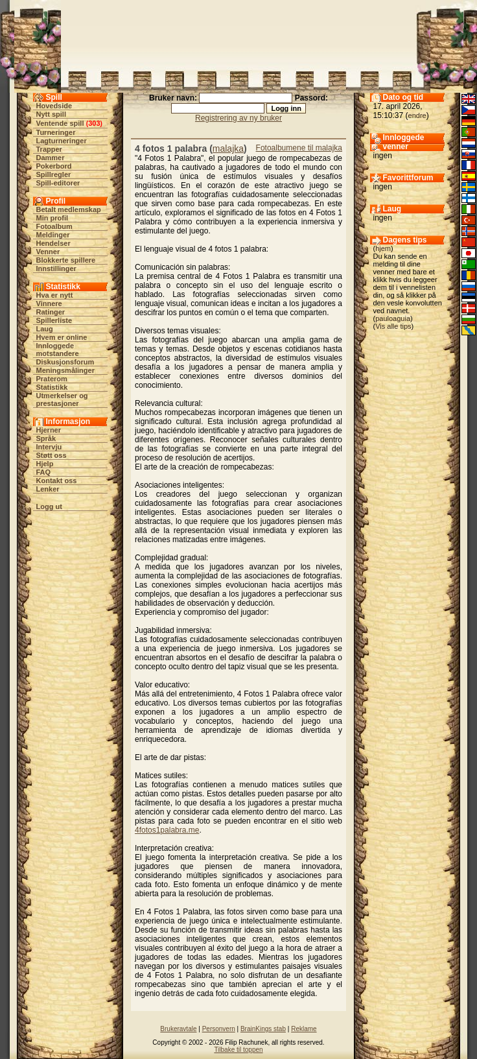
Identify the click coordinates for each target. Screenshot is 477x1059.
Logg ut (49, 506)
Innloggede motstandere (57, 349)
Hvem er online (61, 337)
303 (94, 123)
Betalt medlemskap (68, 209)
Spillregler (53, 174)
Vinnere (49, 303)
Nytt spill (51, 114)
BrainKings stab (263, 1028)
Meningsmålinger (65, 370)
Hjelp (45, 464)
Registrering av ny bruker (238, 118)
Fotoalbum (54, 226)
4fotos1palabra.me (167, 830)
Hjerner (49, 430)
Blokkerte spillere (66, 260)
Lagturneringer (61, 141)
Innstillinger (56, 268)
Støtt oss (51, 455)
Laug (44, 329)
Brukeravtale (178, 1028)
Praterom (51, 379)
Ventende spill (60, 123)
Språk (46, 438)
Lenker (48, 489)
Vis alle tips (393, 326)
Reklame (303, 1028)
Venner (48, 252)
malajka (228, 148)
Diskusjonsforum (65, 362)
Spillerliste (54, 320)
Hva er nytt (54, 295)
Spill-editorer (58, 183)
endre (417, 115)
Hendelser (53, 243)
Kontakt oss (56, 480)
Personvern (218, 1028)
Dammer (50, 157)
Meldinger (53, 235)
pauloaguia (392, 318)
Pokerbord (54, 166)
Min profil (52, 218)
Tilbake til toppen (238, 1049)
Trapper (49, 149)
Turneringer (56, 132)
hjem (383, 248)
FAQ (43, 472)
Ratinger (50, 312)
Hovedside (54, 106)
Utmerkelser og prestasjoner (62, 399)
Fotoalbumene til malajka (299, 147)
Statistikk (52, 387)
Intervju (49, 447)
